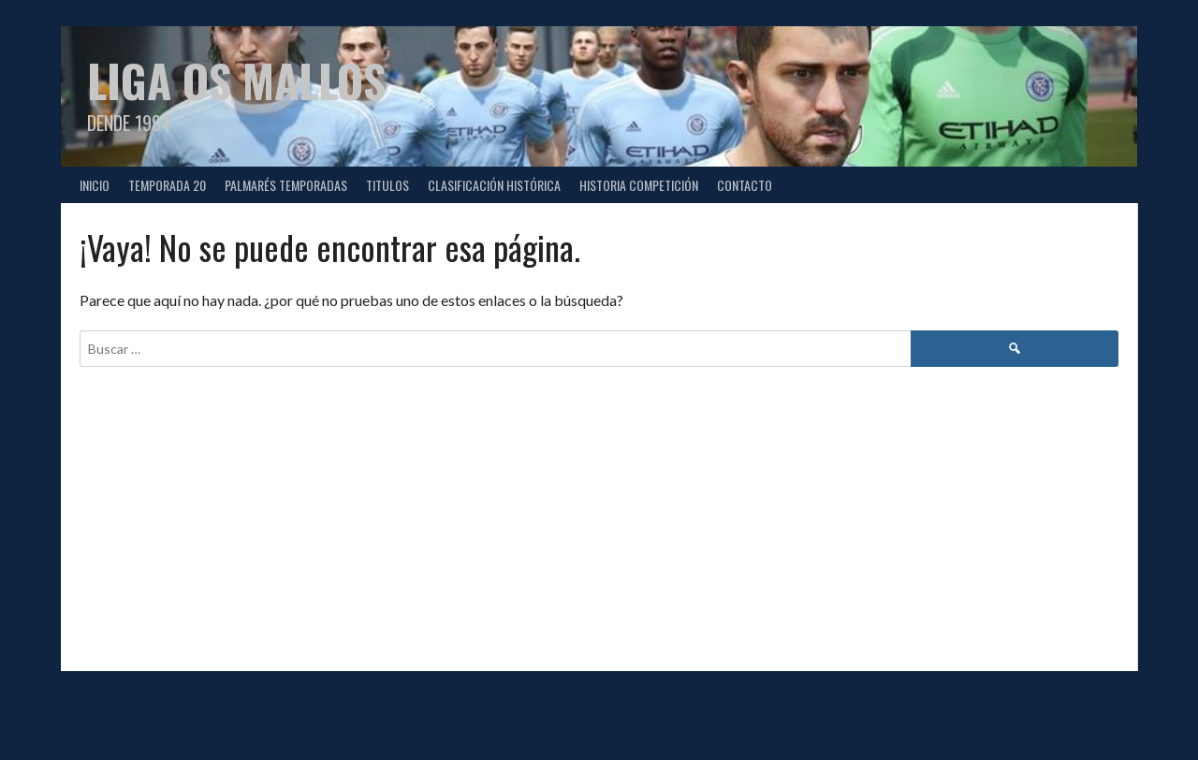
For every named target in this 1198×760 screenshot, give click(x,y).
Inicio (95, 185)
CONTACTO (744, 185)
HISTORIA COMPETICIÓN (638, 185)
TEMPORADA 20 (167, 185)
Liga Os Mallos (236, 80)
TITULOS (387, 185)
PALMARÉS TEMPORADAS (286, 185)
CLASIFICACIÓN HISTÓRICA (494, 185)
